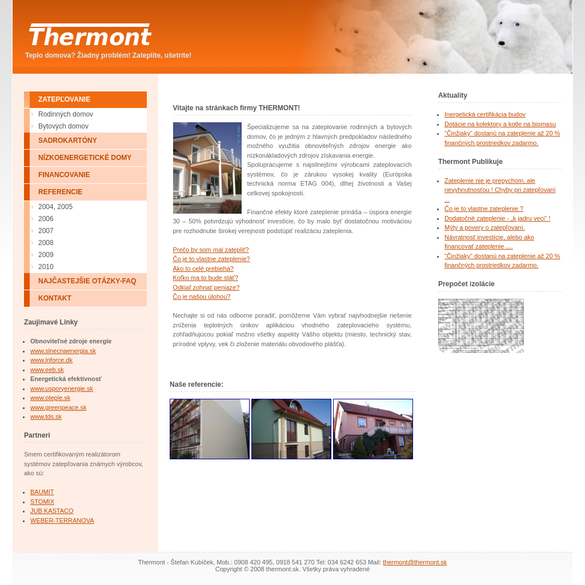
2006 (46, 219)
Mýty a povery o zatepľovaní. (484, 227)
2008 (46, 243)
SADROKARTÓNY (67, 141)
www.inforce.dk (51, 359)
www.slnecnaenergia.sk (63, 350)
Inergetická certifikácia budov (485, 114)
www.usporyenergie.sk (61, 388)
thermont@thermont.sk (415, 562)
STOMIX (42, 501)
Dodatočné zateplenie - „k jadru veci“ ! (497, 218)
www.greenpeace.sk (58, 407)
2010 (46, 267)
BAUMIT (42, 491)
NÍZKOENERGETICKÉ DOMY (84, 158)
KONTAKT (54, 298)
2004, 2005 (55, 207)
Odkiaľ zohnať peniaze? (206, 287)
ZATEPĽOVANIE (64, 99)
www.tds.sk (46, 416)
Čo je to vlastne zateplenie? (211, 258)
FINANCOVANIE (64, 175)
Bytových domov (63, 126)
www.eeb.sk (47, 369)
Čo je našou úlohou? (202, 296)
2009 (46, 255)
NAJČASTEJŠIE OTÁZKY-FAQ (87, 281)
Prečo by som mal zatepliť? (211, 249)
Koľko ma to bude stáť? (205, 277)
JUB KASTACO (52, 510)
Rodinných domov (65, 114)
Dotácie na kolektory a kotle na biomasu (500, 124)
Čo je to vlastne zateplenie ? (483, 208)
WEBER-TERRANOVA (62, 520)
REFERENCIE (60, 192)
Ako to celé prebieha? (203, 268)
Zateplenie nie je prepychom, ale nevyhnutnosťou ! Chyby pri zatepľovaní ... (499, 190)
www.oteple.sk (50, 397)
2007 (46, 231)
